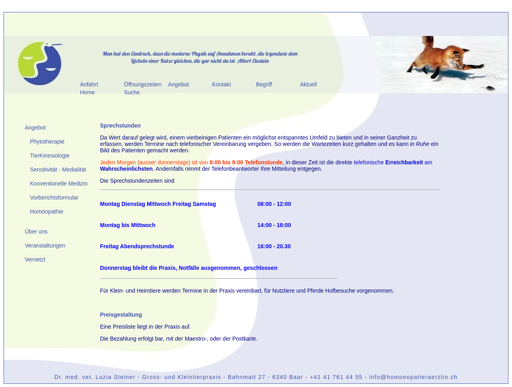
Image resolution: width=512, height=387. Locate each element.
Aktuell (308, 84)
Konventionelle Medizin (59, 183)
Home (87, 92)
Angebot (178, 84)
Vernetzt (35, 259)
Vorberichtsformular (54, 197)
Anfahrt (89, 84)
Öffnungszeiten (143, 84)
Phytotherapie (47, 141)
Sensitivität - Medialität (58, 169)
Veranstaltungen (45, 245)
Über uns (36, 231)
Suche (132, 92)
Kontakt (221, 84)
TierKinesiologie (50, 155)
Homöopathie (46, 211)
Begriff (264, 84)
